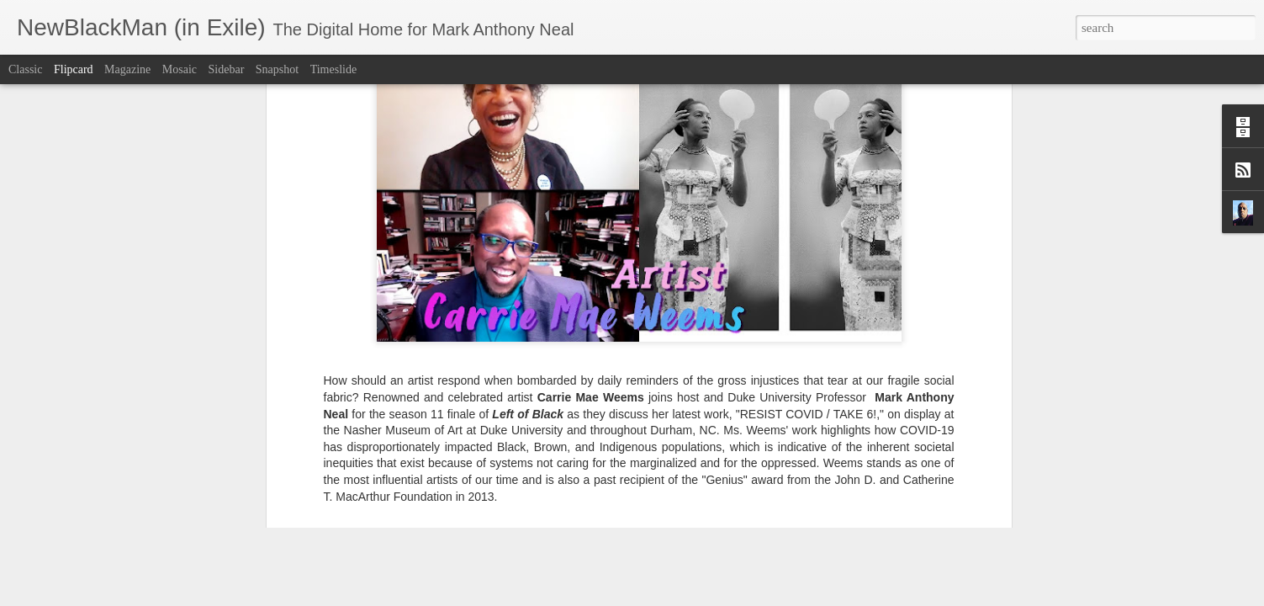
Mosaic (179, 69)
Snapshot (277, 69)
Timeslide (333, 69)
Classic (25, 69)
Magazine (127, 69)
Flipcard (73, 69)
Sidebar (227, 69)
